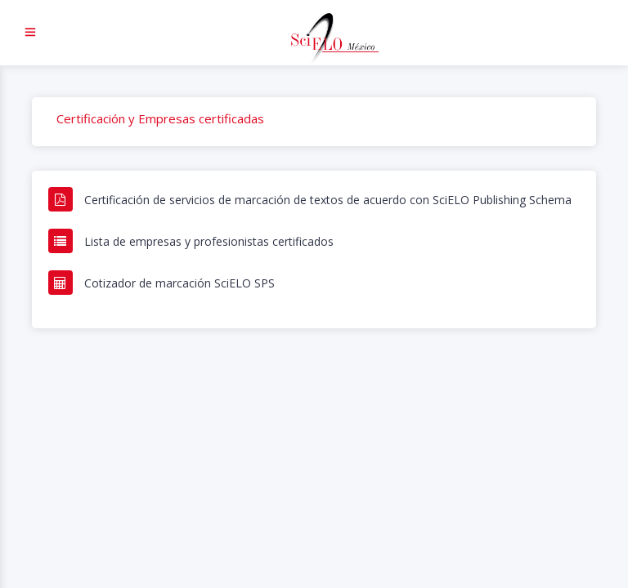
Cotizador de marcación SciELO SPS (179, 283)
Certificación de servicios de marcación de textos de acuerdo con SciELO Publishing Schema (328, 199)
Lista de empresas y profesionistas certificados (209, 241)
